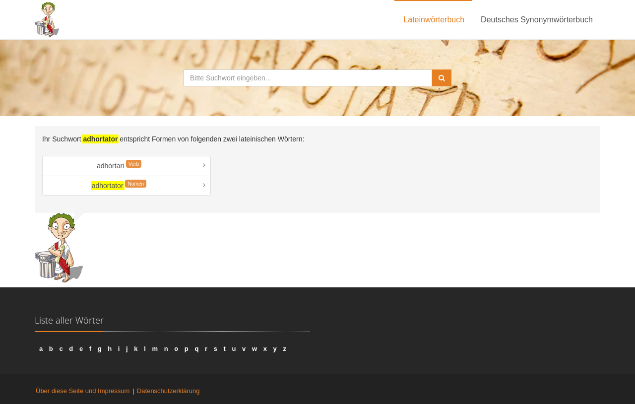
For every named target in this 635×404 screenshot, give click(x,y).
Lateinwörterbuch (433, 19)
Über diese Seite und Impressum (82, 391)
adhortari (119, 165)
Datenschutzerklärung (168, 391)
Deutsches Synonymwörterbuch (537, 19)
